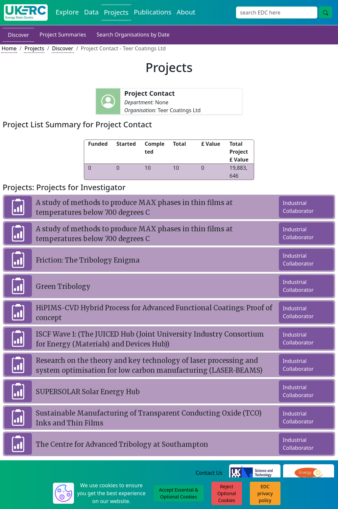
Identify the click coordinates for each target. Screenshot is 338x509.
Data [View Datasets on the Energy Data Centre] (91, 12)
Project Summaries (62, 34)
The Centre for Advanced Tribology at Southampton (122, 444)
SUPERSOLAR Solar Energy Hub (88, 392)
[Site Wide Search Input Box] (277, 12)
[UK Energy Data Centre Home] (26, 12)
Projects (34, 48)
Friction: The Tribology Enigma (88, 260)
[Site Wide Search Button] (325, 12)
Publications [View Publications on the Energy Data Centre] (152, 12)
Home (9, 48)
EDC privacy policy (265, 493)
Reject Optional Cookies (226, 493)
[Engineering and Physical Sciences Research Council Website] (309, 473)
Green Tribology (63, 286)
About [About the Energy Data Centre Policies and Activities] (186, 12)
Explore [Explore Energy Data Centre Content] (67, 12)
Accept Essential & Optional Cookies (178, 493)
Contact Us (209, 472)
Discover (18, 34)
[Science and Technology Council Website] (254, 473)
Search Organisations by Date (133, 34)
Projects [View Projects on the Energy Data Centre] (116, 12)
